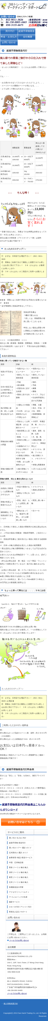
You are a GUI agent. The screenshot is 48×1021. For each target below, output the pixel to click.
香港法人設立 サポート (18, 912)
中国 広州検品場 (16, 862)
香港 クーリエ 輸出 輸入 (18, 867)
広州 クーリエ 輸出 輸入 (18, 882)
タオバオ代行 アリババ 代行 (20, 907)
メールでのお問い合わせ (19, 940)
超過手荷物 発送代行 (17, 843)
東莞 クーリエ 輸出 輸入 (18, 877)
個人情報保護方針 (11, 1004)
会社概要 (28, 36)
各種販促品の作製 (16, 887)
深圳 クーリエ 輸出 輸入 (18, 872)
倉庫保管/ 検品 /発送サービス (20, 858)
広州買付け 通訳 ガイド (18, 853)
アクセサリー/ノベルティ (19, 892)
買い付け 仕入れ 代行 (17, 838)
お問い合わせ (9, 42)
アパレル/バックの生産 (18, 897)
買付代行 (10, 31)
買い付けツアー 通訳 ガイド (20, 848)
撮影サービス (14, 902)
